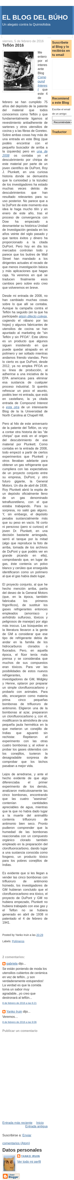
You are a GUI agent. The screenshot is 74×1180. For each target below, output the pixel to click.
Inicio (40, 1122)
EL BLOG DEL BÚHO (35, 17)
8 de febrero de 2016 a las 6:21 (19, 1003)
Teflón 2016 (13, 45)
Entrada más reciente (17, 1122)
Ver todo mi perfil (29, 1161)
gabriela (12, 963)
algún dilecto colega (33, 316)
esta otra (12, 407)
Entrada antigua (36, 1126)
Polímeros (18, 941)
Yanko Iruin (14, 1011)
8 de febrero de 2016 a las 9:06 (19, 1022)
